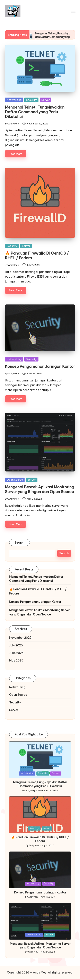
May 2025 (16, 660)
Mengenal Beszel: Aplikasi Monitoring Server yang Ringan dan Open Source (39, 489)
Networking (14, 99)
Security (31, 99)
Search (20, 542)
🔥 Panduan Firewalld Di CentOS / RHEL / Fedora (37, 255)
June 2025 (16, 653)
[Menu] (73, 11)
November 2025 (20, 637)
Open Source (15, 479)
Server (45, 99)
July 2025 (16, 645)
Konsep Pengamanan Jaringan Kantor (40, 366)
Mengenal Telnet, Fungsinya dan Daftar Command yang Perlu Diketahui (52, 37)
